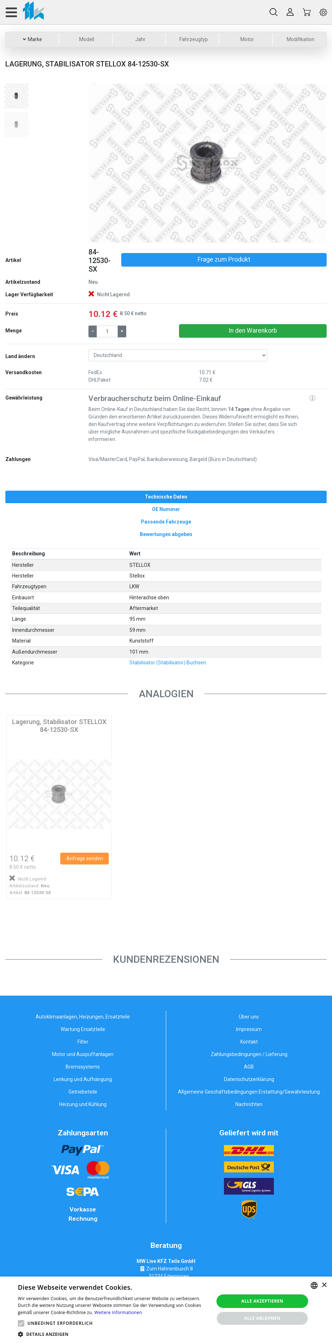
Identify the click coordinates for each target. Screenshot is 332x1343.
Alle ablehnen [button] (262, 1318)
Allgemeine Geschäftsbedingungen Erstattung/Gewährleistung (249, 1092)
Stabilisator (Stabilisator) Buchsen (167, 662)
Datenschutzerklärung (249, 1079)
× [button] (324, 1285)
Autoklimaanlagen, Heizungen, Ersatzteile (83, 1017)
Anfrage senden (84, 858)
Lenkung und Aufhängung (82, 1079)
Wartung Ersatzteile (83, 1029)
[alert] (166, 1310)
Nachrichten (248, 1104)
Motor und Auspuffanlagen (82, 1054)
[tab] (166, 497)
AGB (249, 1067)
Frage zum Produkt (224, 259)
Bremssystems (83, 1067)
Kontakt (249, 1042)
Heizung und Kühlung (83, 1104)
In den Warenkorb (253, 330)
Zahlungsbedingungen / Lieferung (249, 1054)
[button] (106, 163)
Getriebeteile (82, 1092)
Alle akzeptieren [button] (262, 1301)
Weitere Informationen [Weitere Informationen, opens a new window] (118, 1312)
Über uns (249, 1017)
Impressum (249, 1029)
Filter (82, 1042)
